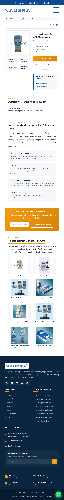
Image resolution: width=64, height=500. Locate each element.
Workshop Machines (43, 395)
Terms (41, 497)
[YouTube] (22, 383)
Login (46, 3)
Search (9, 410)
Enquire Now (39, 65)
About (14, 497)
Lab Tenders (11, 414)
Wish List (45, 69)
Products (10, 403)
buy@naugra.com (41, 83)
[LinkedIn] (12, 383)
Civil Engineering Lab (43, 403)
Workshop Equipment (43, 399)
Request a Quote (20, 224)
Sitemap (49, 497)
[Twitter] (17, 383)
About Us (10, 399)
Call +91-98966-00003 (42, 224)
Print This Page (53, 25)
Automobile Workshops (44, 410)
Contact (10, 417)
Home (8, 19)
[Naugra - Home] (18, 10)
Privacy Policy (32, 497)
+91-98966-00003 (41, 87)
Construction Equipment (44, 414)
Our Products (15, 19)
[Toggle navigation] (56, 10)
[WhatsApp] (27, 383)
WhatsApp (19, 3)
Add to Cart (46, 58)
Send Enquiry (33, 3)
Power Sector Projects (44, 421)
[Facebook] (7, 383)
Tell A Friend (51, 65)
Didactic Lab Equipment (44, 406)
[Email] (29, 461)
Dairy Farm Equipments (26, 19)
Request (10, 406)
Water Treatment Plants (44, 417)
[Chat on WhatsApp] (58, 494)
